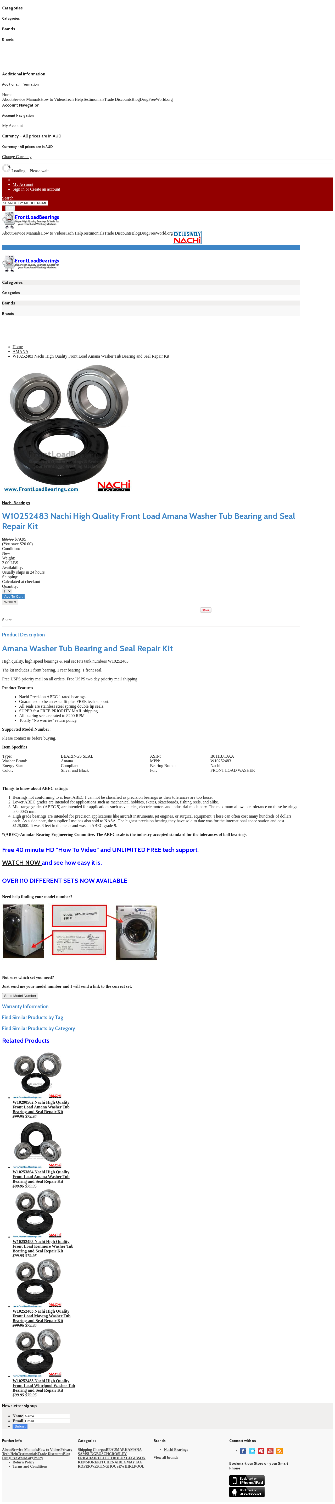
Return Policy (23, 1462)
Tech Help (74, 99)
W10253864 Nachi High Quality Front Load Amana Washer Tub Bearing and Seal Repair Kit (41, 1177)
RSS (279, 1451)
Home (7, 94)
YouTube (270, 1451)
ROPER (84, 1466)
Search (8, 198)
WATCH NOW (22, 862)
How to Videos (53, 99)
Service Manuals (27, 99)
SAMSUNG (87, 1454)
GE (128, 1458)
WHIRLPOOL (132, 1466)
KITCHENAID (109, 1462)
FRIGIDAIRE (89, 1458)
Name (18, 1416)
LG (123, 1462)
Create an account (45, 189)
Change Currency (16, 156)
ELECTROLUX (113, 1458)
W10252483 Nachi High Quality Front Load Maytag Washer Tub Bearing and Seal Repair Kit (41, 1316)
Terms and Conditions (30, 1466)
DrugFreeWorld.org (156, 99)
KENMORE (87, 1462)
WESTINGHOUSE (106, 1466)
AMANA (20, 351)
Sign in (19, 189)
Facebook (243, 1451)
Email (18, 1421)
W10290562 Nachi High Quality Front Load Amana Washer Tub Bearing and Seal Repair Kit (41, 1107)
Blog (136, 99)
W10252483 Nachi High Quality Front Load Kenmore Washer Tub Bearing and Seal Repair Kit (43, 1246)
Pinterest (261, 1451)
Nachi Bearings (16, 502)
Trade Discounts (118, 99)
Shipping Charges (92, 1450)
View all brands (166, 1457)
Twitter (252, 1451)
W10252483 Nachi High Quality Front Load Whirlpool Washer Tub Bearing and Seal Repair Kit (44, 1385)
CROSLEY (118, 1454)
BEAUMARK (116, 1450)
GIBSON (138, 1458)
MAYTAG (134, 1462)
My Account (23, 184)
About (7, 99)
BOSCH (102, 1454)
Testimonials (93, 99)
